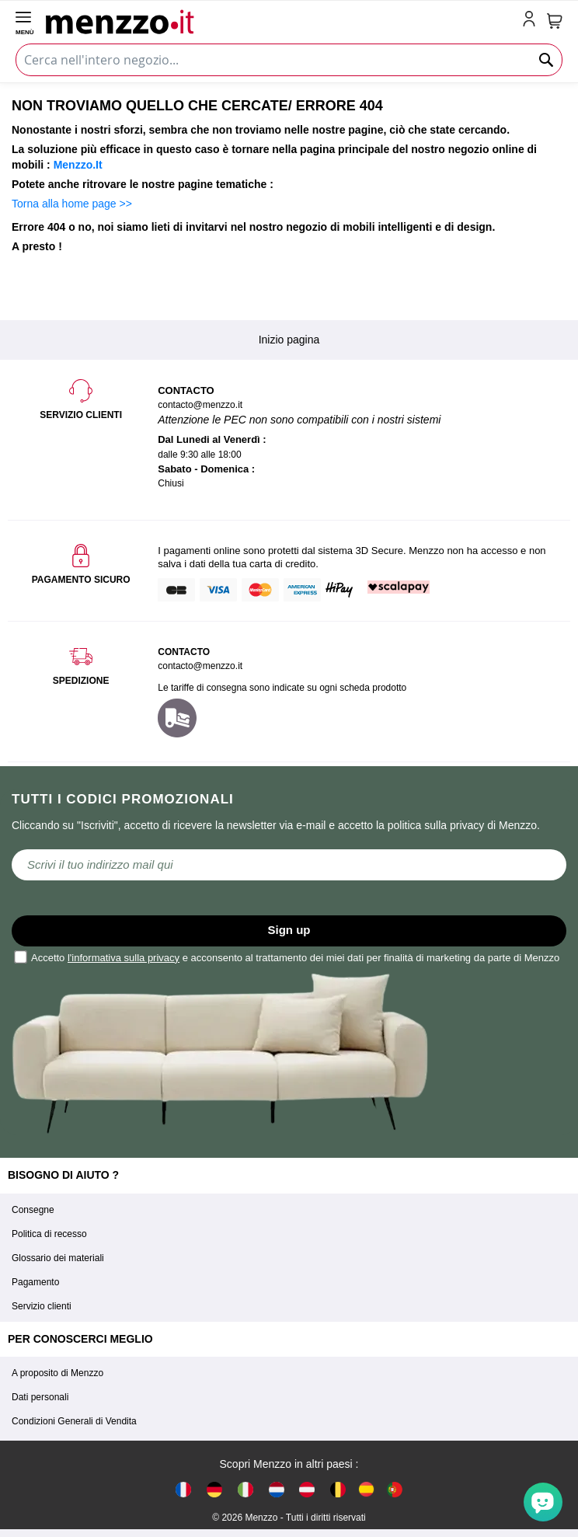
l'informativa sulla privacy (123, 958)
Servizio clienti (41, 1306)
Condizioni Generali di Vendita (74, 1421)
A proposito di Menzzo (57, 1373)
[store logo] (280, 20)
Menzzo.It (78, 165)
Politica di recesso (49, 1234)
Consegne (33, 1209)
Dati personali (40, 1397)
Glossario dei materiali (58, 1258)
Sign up (289, 929)
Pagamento (35, 1282)
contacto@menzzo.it (200, 665)
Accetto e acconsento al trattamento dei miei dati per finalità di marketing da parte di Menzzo (287, 957)
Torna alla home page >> (72, 203)
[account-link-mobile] (532, 20)
